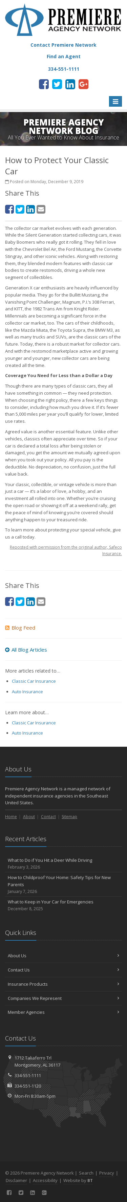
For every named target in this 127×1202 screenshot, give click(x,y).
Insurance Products (63, 984)
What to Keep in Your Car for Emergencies (63, 905)
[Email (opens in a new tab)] (41, 209)
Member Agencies (63, 1012)
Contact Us (63, 970)
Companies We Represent (63, 998)
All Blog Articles (26, 649)
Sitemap (69, 816)
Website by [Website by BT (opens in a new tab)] (78, 1180)
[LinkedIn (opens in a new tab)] (70, 84)
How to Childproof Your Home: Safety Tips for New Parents (63, 884)
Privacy (106, 1173)
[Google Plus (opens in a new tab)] (83, 84)
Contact (48, 816)
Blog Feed (20, 627)
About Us (63, 956)
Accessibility (45, 1180)
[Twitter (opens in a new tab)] (57, 84)
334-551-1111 (28, 1075)
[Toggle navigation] (115, 101)
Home (11, 816)
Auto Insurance (27, 692)
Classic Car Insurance (34, 681)
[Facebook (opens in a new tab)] (44, 84)
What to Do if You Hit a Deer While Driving (63, 863)
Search (86, 1173)
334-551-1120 (28, 1086)
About (29, 816)
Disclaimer (16, 1180)
